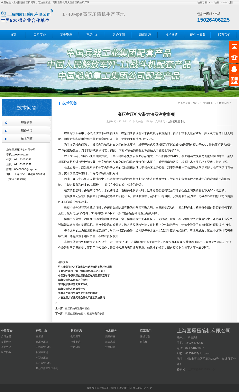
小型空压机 (42, 357)
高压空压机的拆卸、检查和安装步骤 (84, 313)
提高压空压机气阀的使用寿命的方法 (78, 293)
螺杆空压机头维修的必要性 (73, 279)
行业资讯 (75, 341)
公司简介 (40, 34)
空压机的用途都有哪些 (77, 308)
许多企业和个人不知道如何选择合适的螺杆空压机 (85, 266)
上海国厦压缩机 (176, 121)
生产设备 (6, 352)
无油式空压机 (43, 347)
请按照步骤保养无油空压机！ (74, 284)
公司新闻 (75, 336)
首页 (13, 34)
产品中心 (92, 34)
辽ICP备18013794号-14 (203, 369)
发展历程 (6, 341)
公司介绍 (6, 336)
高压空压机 (42, 341)
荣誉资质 (66, 34)
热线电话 (145, 336)
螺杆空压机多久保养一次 (71, 288)
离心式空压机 (43, 363)
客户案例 (119, 34)
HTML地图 (227, 2)
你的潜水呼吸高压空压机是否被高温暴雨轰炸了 (84, 275)
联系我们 (224, 34)
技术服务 (208, 103)
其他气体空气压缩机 (47, 368)
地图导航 (202, 2)
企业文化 (6, 347)
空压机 (39, 336)
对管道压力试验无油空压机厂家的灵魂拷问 (81, 297)
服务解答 (27, 122)
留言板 (143, 341)
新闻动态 (145, 34)
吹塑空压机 (42, 352)
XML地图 (214, 2)
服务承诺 (27, 130)
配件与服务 (197, 34)
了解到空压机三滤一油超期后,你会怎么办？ (81, 271)
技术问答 (171, 34)
